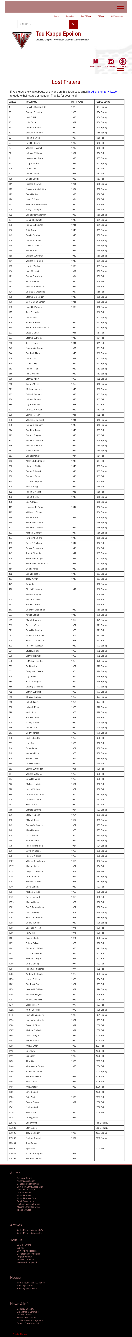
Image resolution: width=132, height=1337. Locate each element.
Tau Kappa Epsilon (58, 33)
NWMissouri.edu (117, 16)
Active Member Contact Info (30, 1229)
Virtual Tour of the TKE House (31, 1282)
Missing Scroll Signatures (28, 1206)
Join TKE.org (86, 16)
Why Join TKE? (24, 1244)
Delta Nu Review (24, 1314)
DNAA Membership (26, 1189)
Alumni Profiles (24, 1194)
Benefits (20, 1247)
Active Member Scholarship (29, 1232)
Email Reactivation (25, 1200)
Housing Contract (25, 1285)
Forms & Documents (26, 1316)
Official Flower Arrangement (30, 1319)
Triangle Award (24, 1209)
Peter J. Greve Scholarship (29, 1322)
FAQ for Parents (24, 1256)
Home (56, 16)
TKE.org (101, 16)
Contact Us (70, 16)
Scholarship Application (28, 1261)
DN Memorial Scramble (27, 1311)
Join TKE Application (27, 1250)
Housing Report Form (27, 1288)
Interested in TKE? (25, 1259)
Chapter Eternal (24, 1191)
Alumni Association (26, 1180)
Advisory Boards (24, 1177)
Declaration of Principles (28, 1253)
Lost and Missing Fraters (28, 1203)
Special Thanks (20, 1333)
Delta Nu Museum (25, 1308)
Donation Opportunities (28, 1183)
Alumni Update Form (26, 1197)
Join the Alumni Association (30, 1186)
